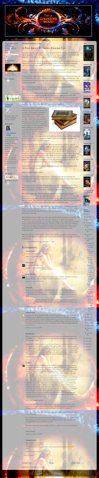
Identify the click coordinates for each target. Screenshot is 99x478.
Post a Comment (29, 455)
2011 (87, 344)
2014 (87, 223)
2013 (87, 338)
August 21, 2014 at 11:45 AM (34, 307)
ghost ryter (29, 274)
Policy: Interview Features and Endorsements (22, 39)
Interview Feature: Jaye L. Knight (90, 260)
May (88, 320)
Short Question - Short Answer (90, 252)
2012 (87, 341)
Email (6, 53)
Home (6, 39)
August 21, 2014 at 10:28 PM (34, 434)
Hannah (28, 263)
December (90, 225)
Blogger (60, 474)
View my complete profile (10, 169)
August (89, 243)
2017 (87, 214)
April (89, 323)
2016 (87, 217)
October (89, 234)
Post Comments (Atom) (37, 467)
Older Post (75, 463)
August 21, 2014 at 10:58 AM (34, 268)
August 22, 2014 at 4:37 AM (34, 451)
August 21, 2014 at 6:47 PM (33, 328)
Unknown (29, 251)
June (88, 317)
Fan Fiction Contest (90, 246)
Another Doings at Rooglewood (90, 308)
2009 (87, 350)
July (88, 314)
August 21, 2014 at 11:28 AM (34, 281)
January (89, 333)
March (89, 326)
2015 (87, 220)
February (90, 329)
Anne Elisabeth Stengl (11, 134)
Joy (26, 363)
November (90, 230)
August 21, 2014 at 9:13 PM (33, 357)
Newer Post (27, 463)
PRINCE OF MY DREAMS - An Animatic (90, 269)
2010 (87, 347)
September (90, 239)
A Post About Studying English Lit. (90, 278)
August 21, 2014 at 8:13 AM (34, 257)
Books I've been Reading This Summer (90, 299)
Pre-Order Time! (90, 293)
